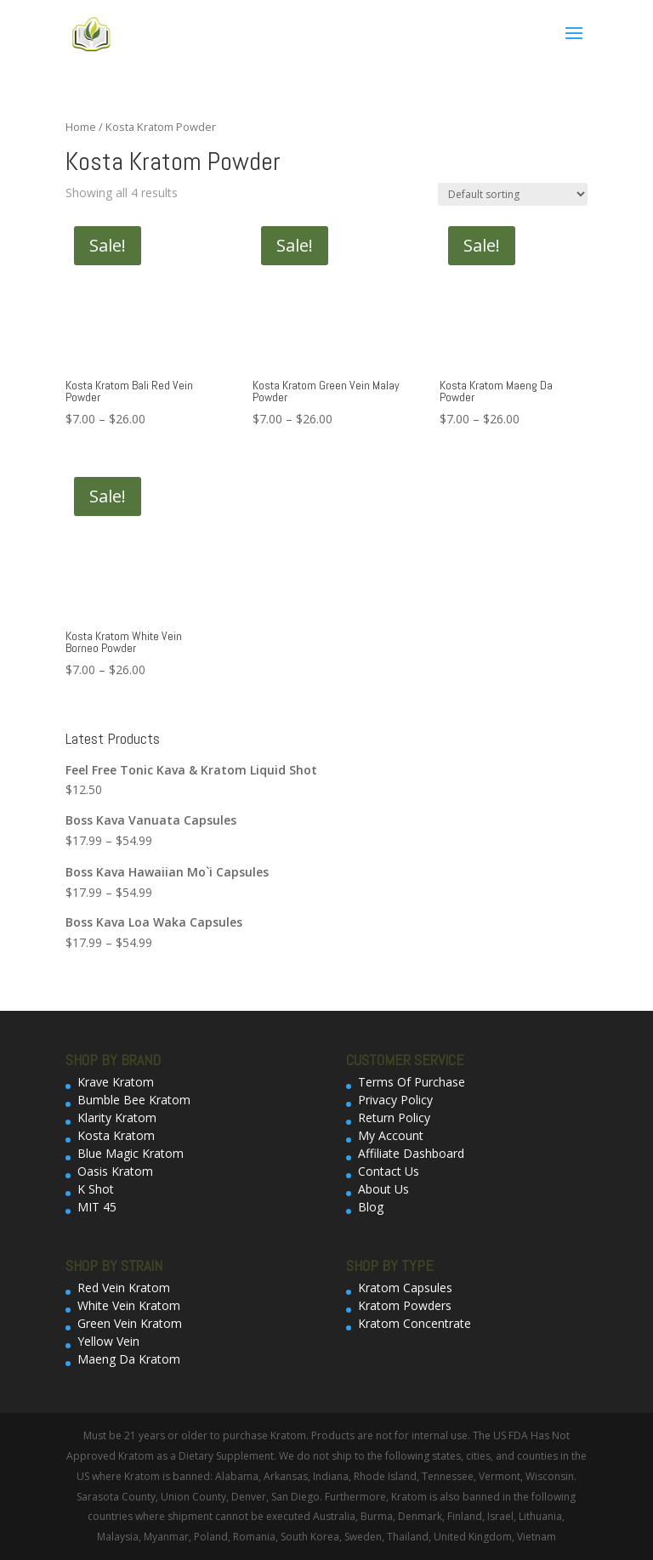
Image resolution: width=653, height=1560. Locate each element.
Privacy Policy (395, 1100)
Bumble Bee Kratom (133, 1100)
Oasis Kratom (115, 1171)
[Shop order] (513, 194)
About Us (383, 1189)
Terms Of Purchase (411, 1082)
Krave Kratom (115, 1082)
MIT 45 (96, 1207)
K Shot (95, 1189)
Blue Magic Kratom (130, 1153)
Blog (370, 1207)
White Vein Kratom (128, 1305)
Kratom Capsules (405, 1287)
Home (80, 126)
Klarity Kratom (116, 1117)
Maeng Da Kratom (128, 1359)
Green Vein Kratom (129, 1323)
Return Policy (394, 1117)
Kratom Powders (404, 1305)
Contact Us (388, 1171)
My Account (390, 1135)
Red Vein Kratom (123, 1287)
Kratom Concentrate (414, 1323)
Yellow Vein (108, 1341)
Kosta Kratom (116, 1135)
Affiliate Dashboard (411, 1153)
